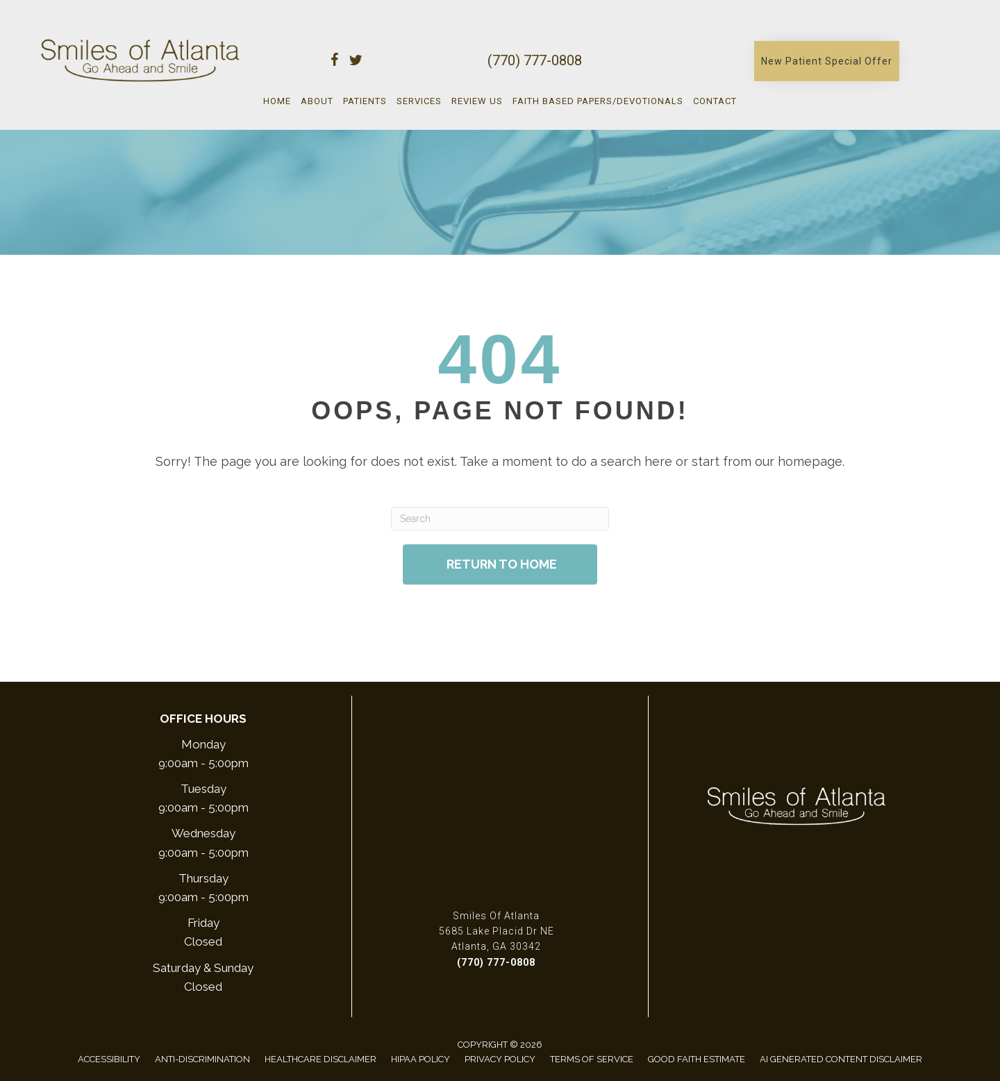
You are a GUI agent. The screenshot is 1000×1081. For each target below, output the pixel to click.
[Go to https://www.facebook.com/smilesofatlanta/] (335, 62)
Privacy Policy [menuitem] (500, 1059)
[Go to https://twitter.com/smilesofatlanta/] (355, 62)
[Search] (499, 518)
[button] (826, 61)
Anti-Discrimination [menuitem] (202, 1059)
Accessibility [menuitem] (109, 1059)
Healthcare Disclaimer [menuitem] (320, 1059)
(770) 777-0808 (535, 60)
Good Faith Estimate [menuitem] (696, 1059)
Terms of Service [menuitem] (591, 1059)
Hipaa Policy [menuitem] (420, 1059)
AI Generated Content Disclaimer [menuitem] (841, 1059)
